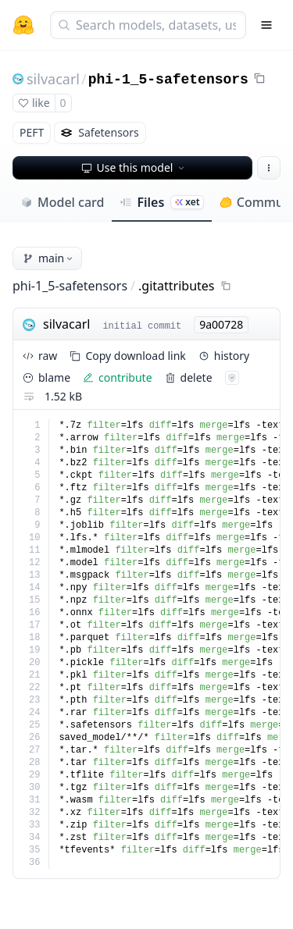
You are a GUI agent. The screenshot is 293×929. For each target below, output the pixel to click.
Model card (62, 202)
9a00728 (221, 324)
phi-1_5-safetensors (168, 79)
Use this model (134, 167)
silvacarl (53, 78)
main (49, 258)
